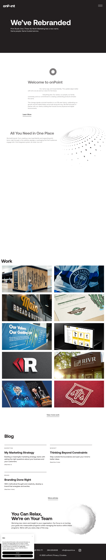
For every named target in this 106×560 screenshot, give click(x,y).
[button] (32, 536)
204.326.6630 (52, 550)
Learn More (27, 114)
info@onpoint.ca (68, 550)
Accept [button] (17, 552)
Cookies (63, 555)
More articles (53, 498)
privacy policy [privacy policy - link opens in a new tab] (12, 543)
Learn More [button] (17, 556)
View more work (53, 415)
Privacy (56, 555)
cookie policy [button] (22, 546)
